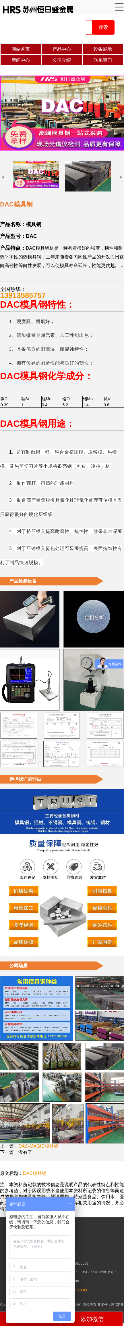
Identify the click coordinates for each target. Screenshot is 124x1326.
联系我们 (103, 60)
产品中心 (62, 49)
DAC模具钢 (34, 1173)
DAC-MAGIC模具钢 (38, 1146)
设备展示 (103, 49)
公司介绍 (62, 60)
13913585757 (23, 295)
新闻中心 (20, 60)
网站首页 (20, 49)
